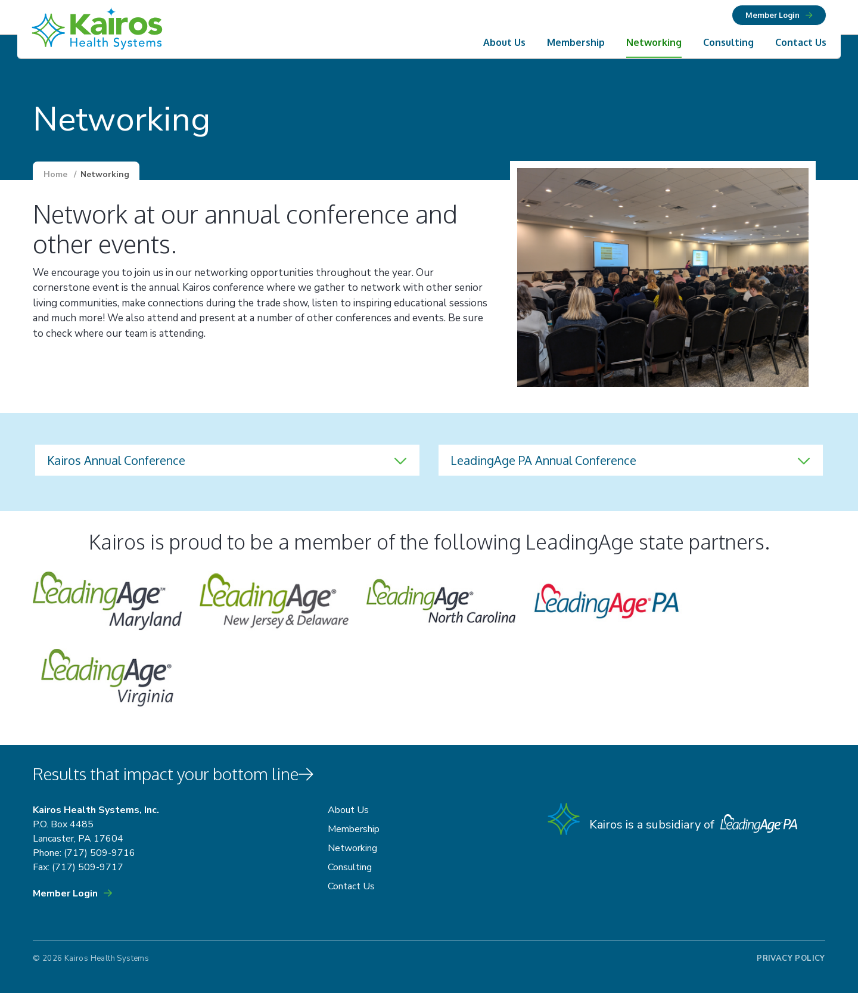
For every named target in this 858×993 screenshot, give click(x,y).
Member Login (772, 15)
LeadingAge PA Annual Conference (543, 460)
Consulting (728, 42)
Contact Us (800, 42)
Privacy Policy (791, 958)
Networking (654, 42)
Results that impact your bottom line (174, 773)
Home (55, 174)
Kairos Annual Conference (116, 460)
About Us (504, 42)
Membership (576, 42)
